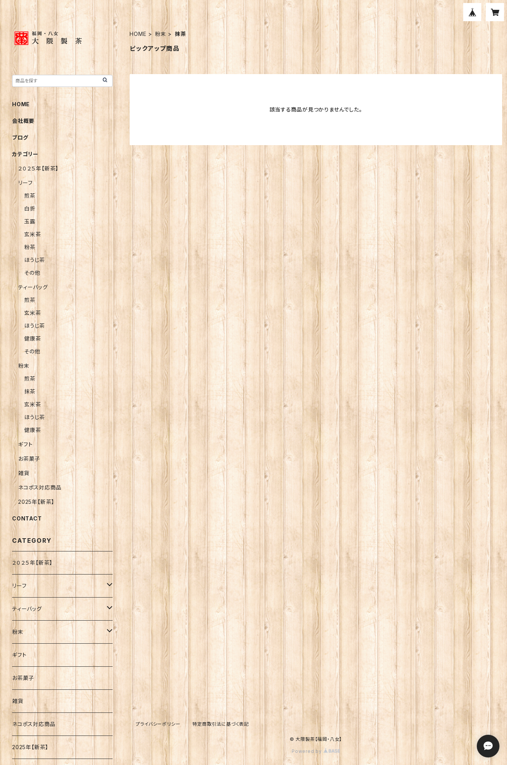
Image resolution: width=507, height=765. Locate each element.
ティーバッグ (33, 287)
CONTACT (27, 518)
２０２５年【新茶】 (38, 168)
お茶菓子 (29, 458)
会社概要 (23, 121)
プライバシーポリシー (158, 724)
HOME (138, 34)
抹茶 (30, 391)
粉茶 (30, 247)
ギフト (25, 444)
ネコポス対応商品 (39, 487)
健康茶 (32, 338)
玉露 (30, 221)
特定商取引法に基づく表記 (220, 724)
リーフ (25, 183)
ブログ (20, 137)
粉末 (160, 34)
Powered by (316, 751)
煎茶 (30, 195)
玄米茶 (32, 234)
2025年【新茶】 (36, 502)
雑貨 (23, 473)
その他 (32, 272)
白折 (30, 208)
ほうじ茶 (34, 260)
